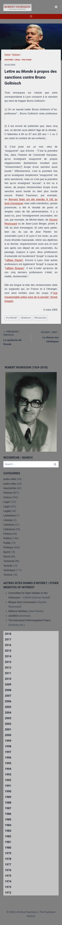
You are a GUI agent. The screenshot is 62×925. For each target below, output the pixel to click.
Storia (6, 556)
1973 (8, 887)
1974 (8, 881)
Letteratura (9, 515)
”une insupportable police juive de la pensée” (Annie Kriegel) (31, 297)
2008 (8, 690)
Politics (7, 538)
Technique (9, 570)
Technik (7, 565)
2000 (8, 735)
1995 (8, 763)
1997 (8, 752)
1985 (8, 819)
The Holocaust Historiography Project (29, 620)
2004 (8, 712)
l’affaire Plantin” (14, 260)
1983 (8, 830)
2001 (8, 729)
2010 (8, 679)
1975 (8, 875)
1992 (8, 780)
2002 (8, 724)
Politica (7, 533)
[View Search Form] (31, 16)
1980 (8, 847)
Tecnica (7, 574)
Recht (6, 552)
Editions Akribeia (17, 611)
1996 (8, 757)
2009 (8, 684)
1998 (8, 746)
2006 (8, 701)
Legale (7, 510)
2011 (8, 673)
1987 (8, 808)
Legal (6, 501)
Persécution (40, 318)
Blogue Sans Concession (22, 602)
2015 (8, 650)
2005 (8, 707)
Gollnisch (26, 318)
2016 (8, 645)
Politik (6, 542)
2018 (8, 634)
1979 (8, 853)
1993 (8, 774)
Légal (17, 60)
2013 (8, 662)
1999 (8, 740)
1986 (8, 814)
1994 (8, 769)
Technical (8, 561)
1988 (8, 802)
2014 (8, 656)
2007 (8, 695)
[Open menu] (56, 7)
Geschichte (9, 488)
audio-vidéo (9, 479)
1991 (8, 785)
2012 (8, 667)
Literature (8, 524)
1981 (8, 842)
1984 (8, 825)
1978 (8, 859)
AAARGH (13, 615)
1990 (8, 791)
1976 (8, 870)
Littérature (9, 529)
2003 (8, 718)
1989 (8, 797)
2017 (8, 639)
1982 (8, 836)
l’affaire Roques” (14, 268)
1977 (8, 864)
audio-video (9, 483)
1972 (8, 892)
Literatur (8, 520)
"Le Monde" (11, 318)
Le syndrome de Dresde (16, 338)
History (7, 497)
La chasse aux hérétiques (46, 336)
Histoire (8, 60)
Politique (26, 60)
